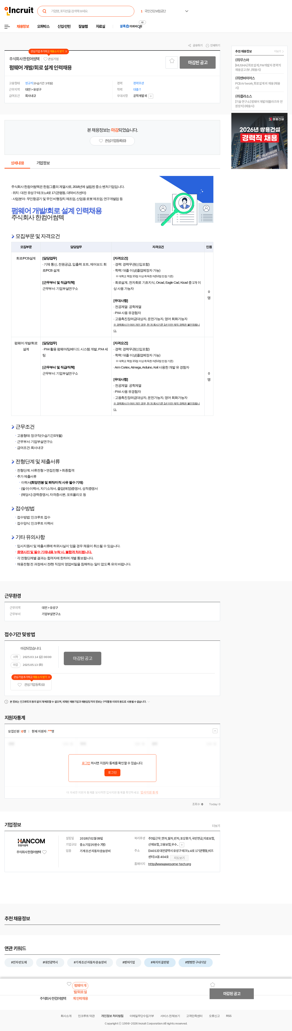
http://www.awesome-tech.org (169, 864)
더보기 (216, 826)
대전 (44, 608)
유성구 (54, 608)
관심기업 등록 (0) (31, 684)
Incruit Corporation (150, 1023)
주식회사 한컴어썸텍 (24, 59)
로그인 (86, 763)
